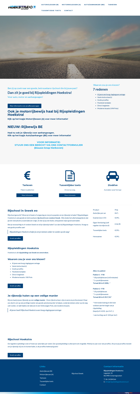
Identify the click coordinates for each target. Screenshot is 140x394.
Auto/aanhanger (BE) (94, 4)
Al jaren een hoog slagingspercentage (111, 94)
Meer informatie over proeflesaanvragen (24, 106)
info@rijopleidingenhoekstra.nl (117, 382)
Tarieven (112, 4)
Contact (68, 10)
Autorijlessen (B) (50, 4)
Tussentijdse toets (51, 10)
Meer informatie (27, 195)
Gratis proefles (15, 238)
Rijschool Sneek (77, 373)
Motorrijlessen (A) (71, 4)
